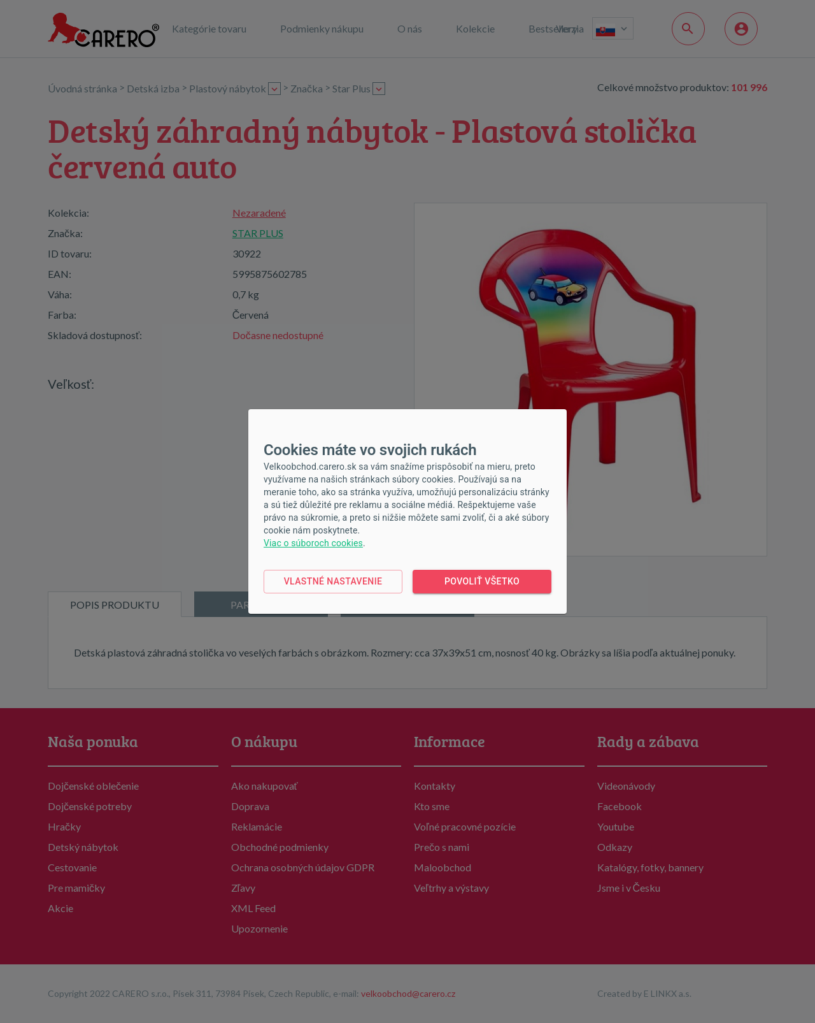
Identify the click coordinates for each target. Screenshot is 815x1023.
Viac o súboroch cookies (313, 543)
